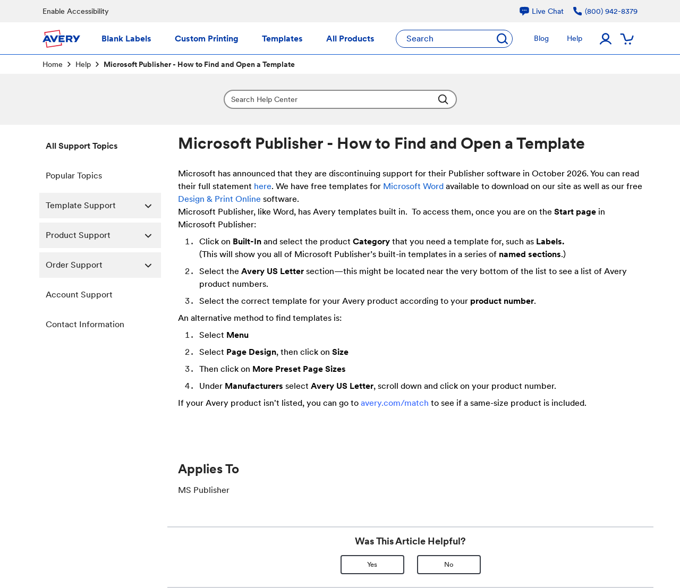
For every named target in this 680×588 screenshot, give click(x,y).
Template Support (103, 205)
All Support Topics (82, 146)
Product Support (103, 235)
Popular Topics (74, 176)
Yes (372, 564)
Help (83, 64)
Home (52, 64)
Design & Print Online (219, 199)
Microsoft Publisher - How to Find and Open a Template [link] (199, 64)
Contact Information (85, 324)
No (449, 564)
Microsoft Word (413, 186)
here (262, 186)
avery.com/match (395, 403)
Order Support (103, 265)
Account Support (79, 294)
